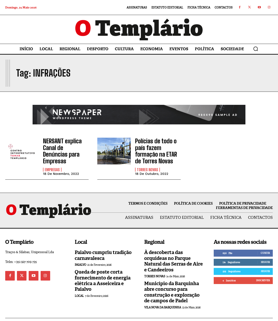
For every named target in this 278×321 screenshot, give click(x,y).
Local (79, 286)
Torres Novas (147, 160)
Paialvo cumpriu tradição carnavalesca (103, 246)
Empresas (52, 160)
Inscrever (263, 270)
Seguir (265, 252)
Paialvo (80, 255)
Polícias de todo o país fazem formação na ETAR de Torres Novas (157, 146)
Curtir (265, 243)
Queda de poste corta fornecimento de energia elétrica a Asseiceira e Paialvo (103, 271)
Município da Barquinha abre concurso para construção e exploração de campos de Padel (172, 282)
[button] (255, 48)
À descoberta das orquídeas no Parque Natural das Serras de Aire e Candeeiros (173, 251)
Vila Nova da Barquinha (162, 297)
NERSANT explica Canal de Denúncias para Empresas (63, 146)
